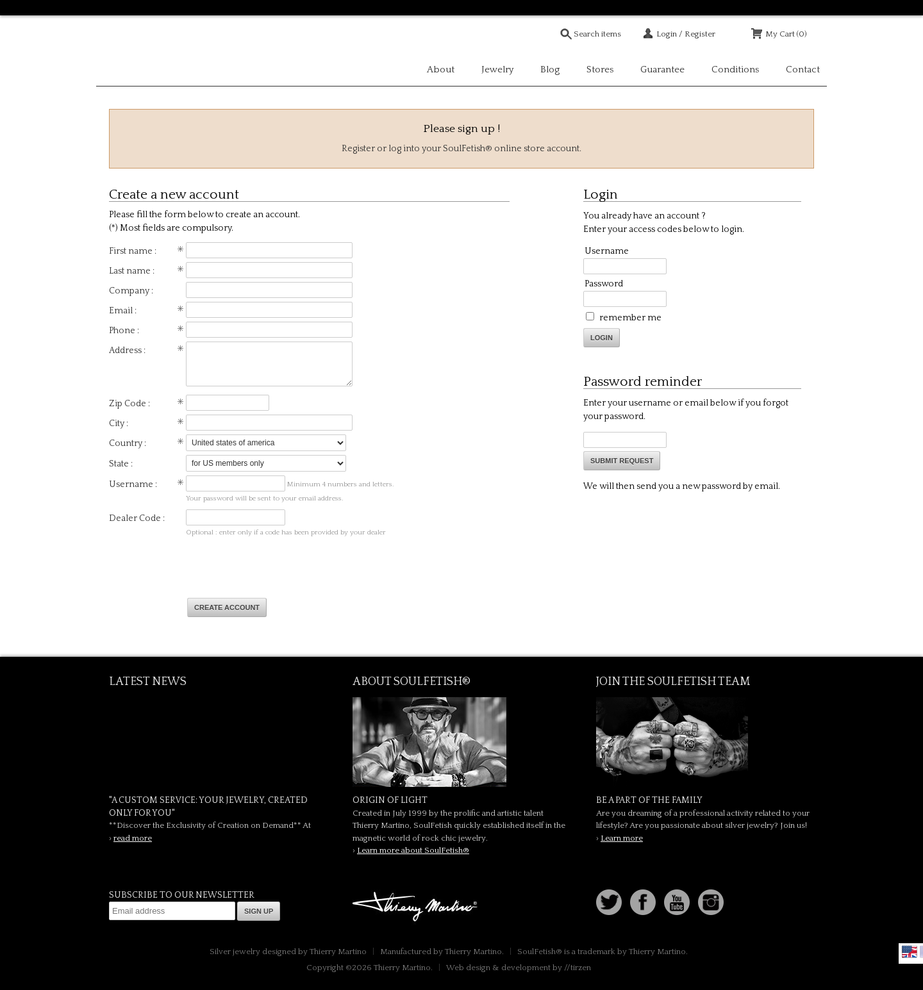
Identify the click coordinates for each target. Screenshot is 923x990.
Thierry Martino (417, 907)
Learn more (622, 838)
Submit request (621, 461)
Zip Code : (129, 404)
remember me (630, 318)
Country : (127, 443)
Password (604, 284)
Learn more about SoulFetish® (413, 850)
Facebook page (643, 902)
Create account (227, 607)
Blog (550, 69)
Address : (127, 350)
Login (601, 338)
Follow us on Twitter (609, 902)
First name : (132, 251)
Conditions (735, 69)
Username (607, 251)
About (440, 69)
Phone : (124, 331)
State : (121, 464)
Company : (131, 291)
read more (132, 838)
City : (118, 423)
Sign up (258, 911)
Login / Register (685, 33)
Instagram (711, 902)
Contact (803, 69)
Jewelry (497, 69)
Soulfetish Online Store (141, 51)
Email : (123, 311)
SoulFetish (461, 742)
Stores (599, 69)
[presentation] (284, 568)
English (909, 951)
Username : (133, 484)
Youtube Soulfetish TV (677, 902)
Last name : (131, 271)
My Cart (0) (786, 33)
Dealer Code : (137, 518)
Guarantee (662, 69)
